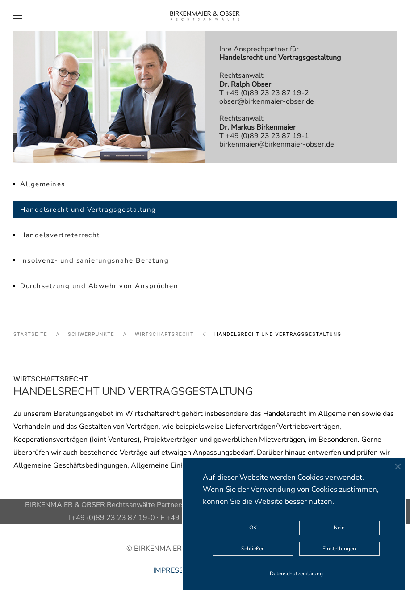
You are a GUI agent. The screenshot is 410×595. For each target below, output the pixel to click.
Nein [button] (339, 527)
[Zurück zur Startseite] (205, 15)
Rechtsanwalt (245, 80)
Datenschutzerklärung (296, 573)
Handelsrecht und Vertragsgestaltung (88, 209)
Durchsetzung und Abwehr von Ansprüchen (99, 285)
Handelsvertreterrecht (60, 234)
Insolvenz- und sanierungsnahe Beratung (94, 260)
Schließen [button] (253, 548)
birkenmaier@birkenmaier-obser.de (276, 144)
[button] (17, 15)
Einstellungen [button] (339, 548)
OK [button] (253, 527)
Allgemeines (42, 184)
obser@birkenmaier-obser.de (266, 101)
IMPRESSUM (174, 570)
